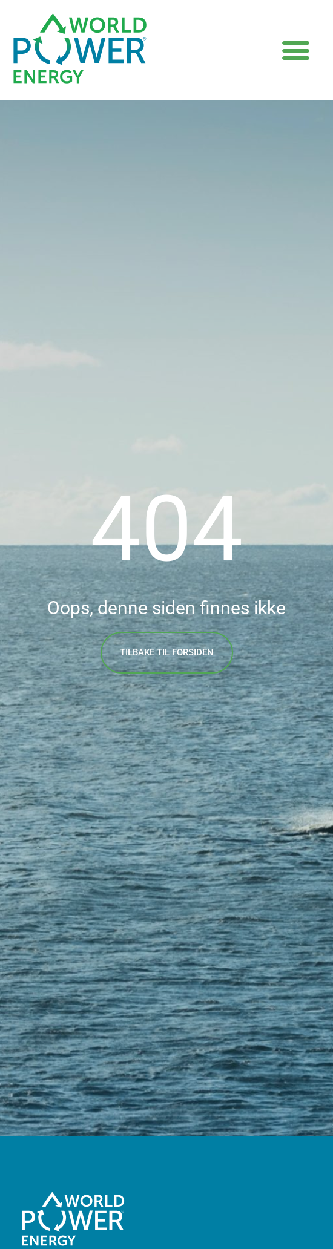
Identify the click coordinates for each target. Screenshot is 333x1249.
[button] (296, 50)
